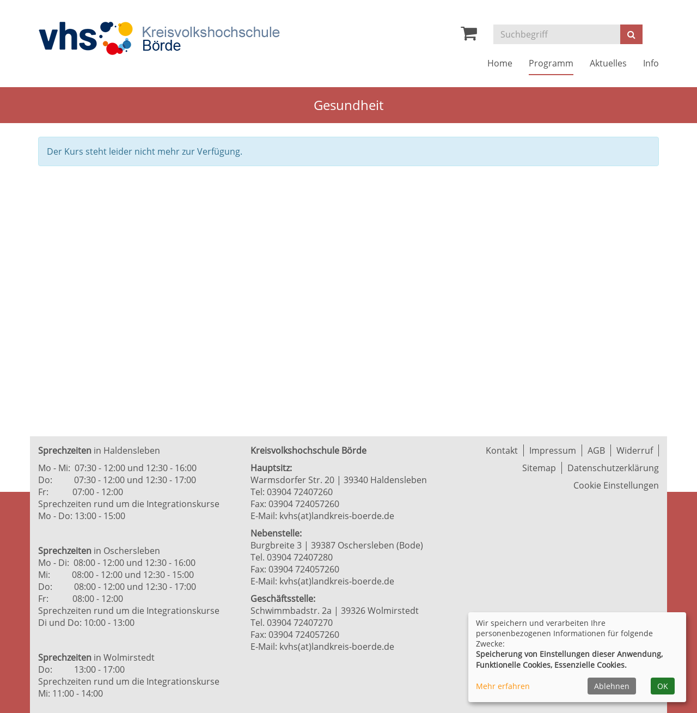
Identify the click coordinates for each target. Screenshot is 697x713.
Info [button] (651, 63)
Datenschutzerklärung (613, 468)
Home (499, 63)
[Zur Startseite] (159, 38)
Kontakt (502, 450)
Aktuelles (608, 63)
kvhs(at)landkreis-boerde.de (336, 516)
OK (662, 686)
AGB (596, 450)
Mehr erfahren (503, 686)
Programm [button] (551, 63)
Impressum (552, 450)
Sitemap (539, 468)
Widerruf (634, 450)
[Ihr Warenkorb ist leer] (469, 36)
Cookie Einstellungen (616, 485)
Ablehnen (611, 686)
